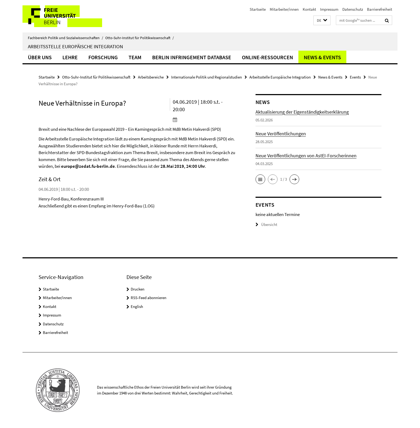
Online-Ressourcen (267, 57)
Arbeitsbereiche (151, 77)
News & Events (322, 57)
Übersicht (266, 224)
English (137, 306)
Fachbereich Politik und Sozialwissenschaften (65, 38)
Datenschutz (352, 9)
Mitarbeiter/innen (284, 9)
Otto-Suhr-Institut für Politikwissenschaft (139, 38)
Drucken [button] (137, 289)
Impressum (329, 9)
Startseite (258, 9)
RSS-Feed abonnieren (148, 297)
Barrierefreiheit (379, 9)
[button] (322, 20)
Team (135, 57)
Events (355, 77)
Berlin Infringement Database (191, 57)
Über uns (40, 57)
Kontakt (309, 9)
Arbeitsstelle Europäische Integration (75, 46)
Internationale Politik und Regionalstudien (206, 77)
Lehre (70, 57)
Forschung (103, 57)
